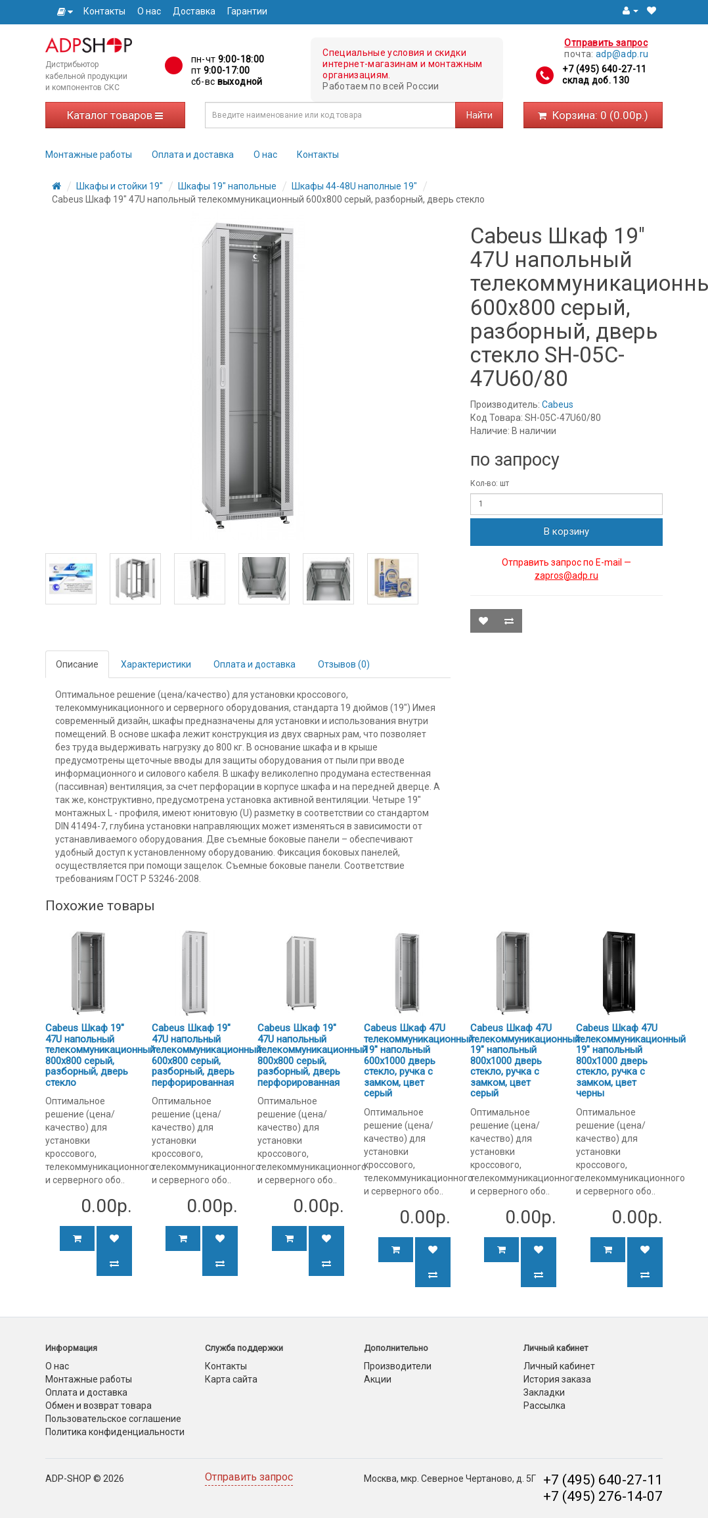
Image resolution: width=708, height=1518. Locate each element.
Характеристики (156, 664)
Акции (377, 1379)
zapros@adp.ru (566, 575)
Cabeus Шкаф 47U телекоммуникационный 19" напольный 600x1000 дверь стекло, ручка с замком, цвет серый (419, 1060)
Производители (397, 1366)
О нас (149, 11)
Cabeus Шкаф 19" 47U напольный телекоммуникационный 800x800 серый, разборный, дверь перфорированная (312, 1055)
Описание (77, 664)
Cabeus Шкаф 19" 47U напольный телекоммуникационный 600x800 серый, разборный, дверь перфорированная (206, 1055)
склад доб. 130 (595, 80)
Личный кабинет (559, 1366)
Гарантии (247, 11)
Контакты (104, 11)
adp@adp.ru (622, 54)
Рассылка (544, 1405)
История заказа (557, 1379)
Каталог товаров (115, 115)
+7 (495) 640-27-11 (604, 69)
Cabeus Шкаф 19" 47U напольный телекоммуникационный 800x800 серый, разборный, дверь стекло (100, 1055)
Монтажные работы (88, 154)
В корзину (566, 531)
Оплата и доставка (193, 154)
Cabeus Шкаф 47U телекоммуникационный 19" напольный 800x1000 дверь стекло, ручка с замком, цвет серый (525, 1060)
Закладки (544, 1392)
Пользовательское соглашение (113, 1418)
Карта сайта (231, 1379)
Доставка (194, 11)
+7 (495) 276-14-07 (603, 1496)
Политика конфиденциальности (115, 1432)
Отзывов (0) (344, 664)
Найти (479, 115)
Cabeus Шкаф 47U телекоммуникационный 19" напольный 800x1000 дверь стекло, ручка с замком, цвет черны (631, 1060)
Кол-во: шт (489, 483)
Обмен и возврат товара (98, 1405)
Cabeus (557, 404)
